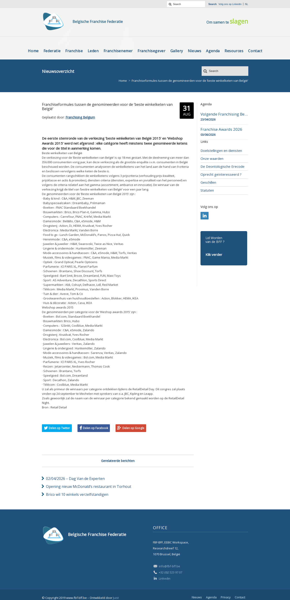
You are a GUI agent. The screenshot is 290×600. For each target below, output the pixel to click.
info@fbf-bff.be (169, 566)
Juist (116, 598)
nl (246, 4)
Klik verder (213, 254)
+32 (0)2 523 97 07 (170, 572)
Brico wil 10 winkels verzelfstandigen (77, 494)
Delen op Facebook (95, 428)
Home (123, 81)
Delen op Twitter (59, 428)
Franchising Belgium (80, 117)
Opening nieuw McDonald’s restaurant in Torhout (88, 486)
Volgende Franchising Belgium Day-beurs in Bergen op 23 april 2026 (224, 114)
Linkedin (237, 4)
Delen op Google (133, 428)
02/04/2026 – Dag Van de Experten (75, 479)
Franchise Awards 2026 (221, 129)
